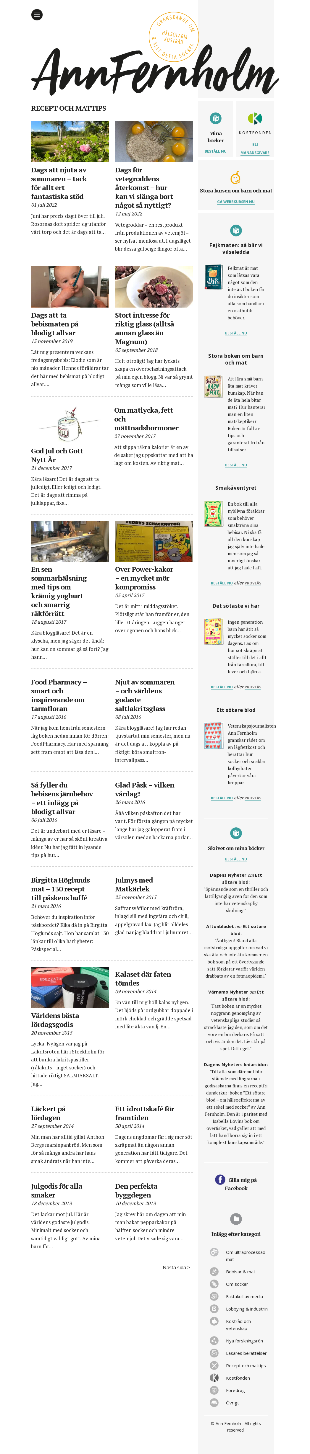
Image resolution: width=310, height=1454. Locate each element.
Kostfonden (238, 1378)
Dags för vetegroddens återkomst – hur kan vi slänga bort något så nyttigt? (144, 187)
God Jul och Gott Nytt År (57, 455)
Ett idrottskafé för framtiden (144, 1113)
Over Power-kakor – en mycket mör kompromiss (144, 578)
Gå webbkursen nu (236, 201)
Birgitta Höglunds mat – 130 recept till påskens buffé (60, 888)
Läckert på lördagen (48, 1113)
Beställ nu (216, 151)
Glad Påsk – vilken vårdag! (144, 789)
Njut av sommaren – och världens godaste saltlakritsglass (145, 695)
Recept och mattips (246, 1365)
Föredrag (235, 1390)
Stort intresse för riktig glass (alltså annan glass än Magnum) (144, 328)
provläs (253, 583)
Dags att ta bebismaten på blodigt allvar (54, 323)
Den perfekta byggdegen (136, 1190)
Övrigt (232, 1403)
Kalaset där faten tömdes (143, 978)
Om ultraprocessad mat (245, 1255)
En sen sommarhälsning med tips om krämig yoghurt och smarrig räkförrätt (59, 591)
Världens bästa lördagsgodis (55, 1020)
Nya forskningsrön (244, 1341)
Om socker (237, 1284)
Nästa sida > (176, 1267)
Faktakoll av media (244, 1296)
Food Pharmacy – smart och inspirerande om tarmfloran (59, 695)
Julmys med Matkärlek (134, 884)
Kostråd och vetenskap (238, 1324)
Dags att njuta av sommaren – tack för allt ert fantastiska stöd (59, 183)
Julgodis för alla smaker (56, 1190)
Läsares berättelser (246, 1353)
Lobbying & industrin (247, 1309)
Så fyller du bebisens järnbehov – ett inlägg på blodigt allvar (62, 798)
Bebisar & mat (240, 1272)
